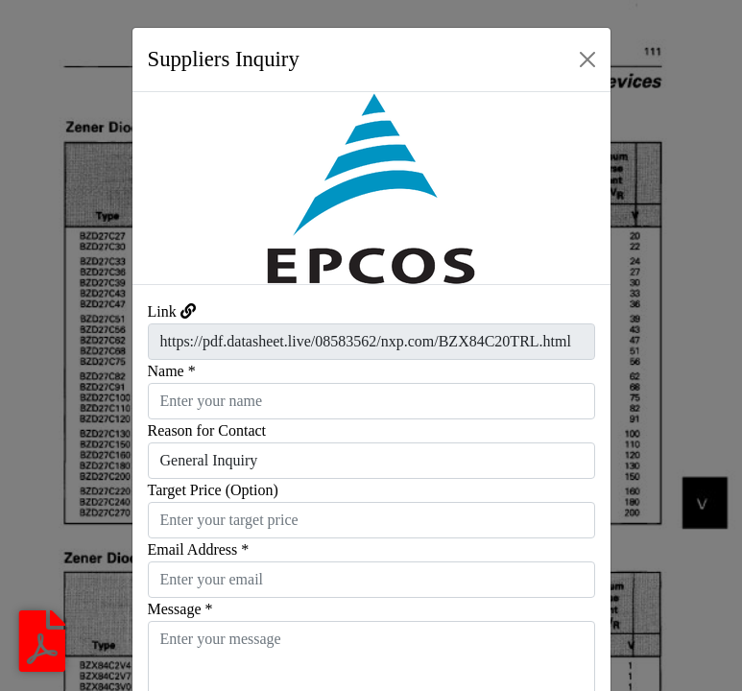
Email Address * (199, 549)
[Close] (587, 59)
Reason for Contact (207, 430)
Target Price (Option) (213, 490)
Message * (180, 609)
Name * (172, 371)
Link (162, 311)
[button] (168, 188)
